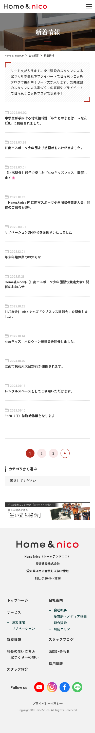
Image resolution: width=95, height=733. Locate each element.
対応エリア (62, 629)
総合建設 (60, 623)
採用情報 (56, 663)
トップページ (17, 600)
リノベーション (23, 629)
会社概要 (34, 55)
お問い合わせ (59, 651)
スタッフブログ (61, 639)
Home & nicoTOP (14, 55)
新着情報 (14, 639)
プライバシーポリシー (47, 703)
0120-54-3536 (51, 578)
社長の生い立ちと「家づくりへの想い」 (24, 654)
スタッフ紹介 (17, 669)
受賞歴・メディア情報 (70, 616)
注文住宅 (18, 622)
